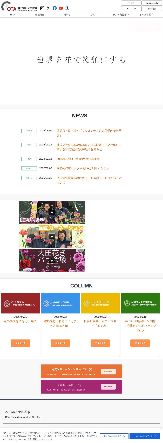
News (13, 14)
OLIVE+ (131, 3)
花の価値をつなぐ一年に (20, 272)
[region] (81, 435)
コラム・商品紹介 (119, 14)
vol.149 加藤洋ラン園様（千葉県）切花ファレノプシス (140, 277)
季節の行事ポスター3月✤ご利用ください (83, 168)
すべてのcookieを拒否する (114, 436)
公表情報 (152, 9)
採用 (93, 14)
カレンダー (131, 9)
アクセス (88, 382)
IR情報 (66, 14)
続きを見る (20, 295)
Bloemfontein (152, 3)
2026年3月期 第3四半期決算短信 (78, 158)
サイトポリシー (91, 387)
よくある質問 (146, 14)
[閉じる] (161, 429)
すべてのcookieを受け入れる (144, 436)
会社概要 (39, 14)
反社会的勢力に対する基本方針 (97, 392)
